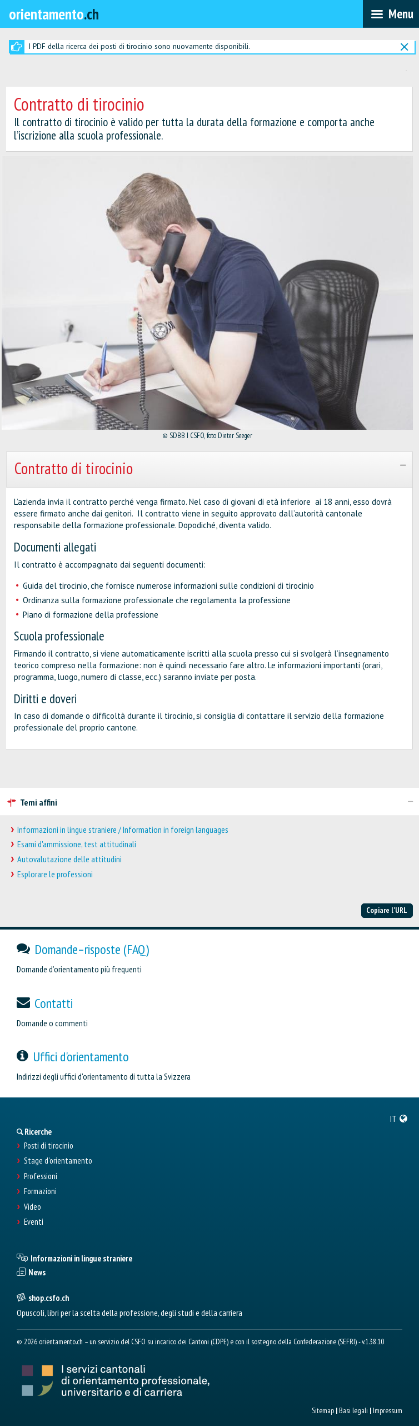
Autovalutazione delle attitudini (69, 859)
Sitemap (323, 1410)
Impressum (387, 1410)
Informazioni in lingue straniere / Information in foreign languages (122, 829)
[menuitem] (399, 1118)
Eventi (33, 1222)
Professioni (40, 1176)
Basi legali (353, 1410)
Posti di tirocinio (48, 1146)
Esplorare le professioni (55, 874)
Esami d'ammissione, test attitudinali (76, 844)
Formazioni (40, 1191)
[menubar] (391, 14)
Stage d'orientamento (58, 1161)
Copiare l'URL (386, 910)
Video (32, 1207)
